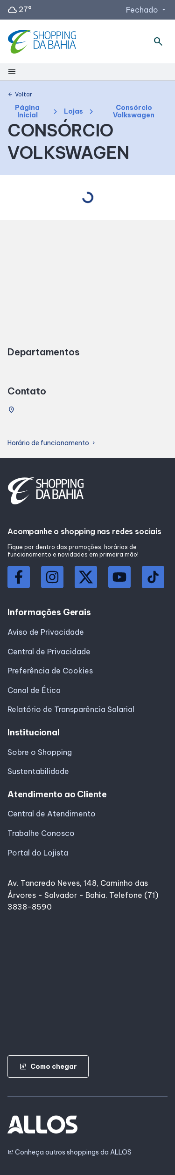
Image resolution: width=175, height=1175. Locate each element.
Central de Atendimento (51, 813)
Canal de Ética (34, 690)
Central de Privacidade (49, 651)
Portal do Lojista (37, 852)
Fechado (147, 9)
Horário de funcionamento (52, 443)
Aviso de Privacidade (45, 632)
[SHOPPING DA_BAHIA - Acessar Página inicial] (43, 41)
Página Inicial (27, 111)
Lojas (73, 111)
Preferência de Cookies (50, 670)
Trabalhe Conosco (41, 833)
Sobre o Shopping (39, 752)
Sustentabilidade (38, 771)
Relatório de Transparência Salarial (70, 709)
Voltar (19, 94)
